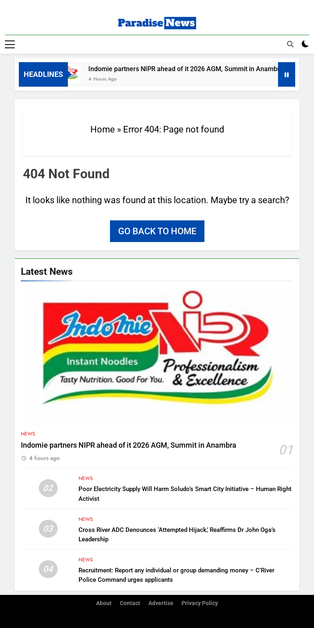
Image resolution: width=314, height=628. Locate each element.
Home (102, 129)
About (104, 602)
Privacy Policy (200, 602)
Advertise (160, 602)
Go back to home (157, 231)
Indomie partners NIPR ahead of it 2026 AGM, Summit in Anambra (190, 68)
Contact (130, 602)
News (28, 433)
